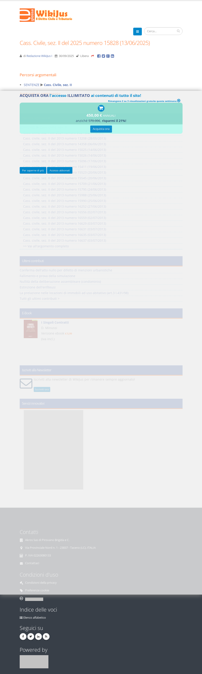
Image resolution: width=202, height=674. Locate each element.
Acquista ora (101, 129)
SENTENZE (32, 85)
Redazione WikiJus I (39, 56)
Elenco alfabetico (34, 618)
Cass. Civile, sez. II (58, 85)
